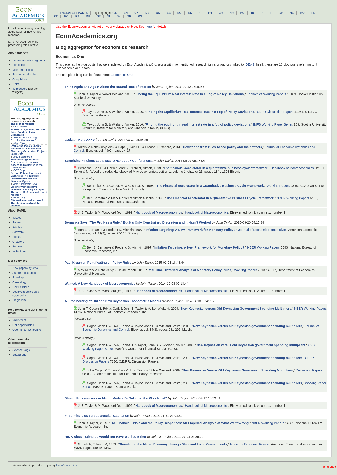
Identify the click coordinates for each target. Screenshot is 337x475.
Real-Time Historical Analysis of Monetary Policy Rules (189, 270)
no (302, 13)
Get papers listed (23, 325)
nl (292, 13)
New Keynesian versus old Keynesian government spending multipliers (247, 326)
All (114, 13)
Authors (17, 246)
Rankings (18, 277)
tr (129, 16)
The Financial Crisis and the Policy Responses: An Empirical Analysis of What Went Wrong (179, 423)
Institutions (19, 251)
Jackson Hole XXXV (80, 139)
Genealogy (19, 282)
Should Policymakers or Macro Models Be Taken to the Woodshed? (116, 398)
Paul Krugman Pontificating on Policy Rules (98, 262)
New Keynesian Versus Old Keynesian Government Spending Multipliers (238, 370)
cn (136, 13)
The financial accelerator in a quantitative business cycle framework (215, 168)
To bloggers (19, 88)
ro (66, 16)
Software (18, 232)
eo (179, 13)
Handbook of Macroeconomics (292, 168)
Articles (17, 227)
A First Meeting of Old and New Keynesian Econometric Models (113, 301)
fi (200, 13)
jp (281, 13)
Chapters (18, 241)
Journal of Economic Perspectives (262, 230)
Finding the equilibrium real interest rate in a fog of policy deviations (198, 124)
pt (56, 16)
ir (262, 13)
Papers (17, 222)
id (252, 13)
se (99, 16)
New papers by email (25, 268)
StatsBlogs (19, 354)
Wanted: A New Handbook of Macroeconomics (100, 283)
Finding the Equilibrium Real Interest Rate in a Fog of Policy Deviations (190, 94)
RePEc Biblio (20, 287)
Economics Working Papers (266, 94)
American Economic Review (249, 444)
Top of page (328, 466)
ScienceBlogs (21, 350)
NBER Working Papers (293, 198)
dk (158, 13)
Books (16, 237)
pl (313, 13)
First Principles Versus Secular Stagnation (97, 415)
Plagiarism (19, 300)
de (147, 13)
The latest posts (74, 13)
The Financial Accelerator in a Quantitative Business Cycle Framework (210, 185)
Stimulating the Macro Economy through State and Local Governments (173, 444)
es (190, 13)
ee (169, 13)
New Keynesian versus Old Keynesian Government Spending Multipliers (236, 308)
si (108, 16)
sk (119, 16)
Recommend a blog (24, 74)
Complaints (19, 79)
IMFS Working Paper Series (273, 124)
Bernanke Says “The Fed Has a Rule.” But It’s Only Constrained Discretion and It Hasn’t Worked (138, 222)
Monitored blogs (22, 69)
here (148, 26)
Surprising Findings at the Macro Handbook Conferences (108, 160)
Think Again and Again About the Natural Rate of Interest (108, 87)
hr (232, 13)
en (126, 13)
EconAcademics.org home (29, 60)
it (271, 13)
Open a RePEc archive (26, 329)
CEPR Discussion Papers (275, 112)
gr (220, 13)
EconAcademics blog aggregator (25, 293)
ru (88, 16)
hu (242, 13)
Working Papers (278, 185)
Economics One (122, 75)
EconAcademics (66, 465)
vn (140, 16)
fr (210, 13)
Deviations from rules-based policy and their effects (222, 147)
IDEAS (16, 217)
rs (77, 16)
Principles (18, 64)
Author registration (24, 272)
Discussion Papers (309, 370)
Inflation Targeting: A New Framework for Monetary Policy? (190, 230)
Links (15, 84)
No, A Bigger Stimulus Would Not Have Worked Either (105, 436)
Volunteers (19, 320)
